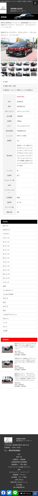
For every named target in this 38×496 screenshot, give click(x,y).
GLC (4, 302)
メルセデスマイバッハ (10, 314)
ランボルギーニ (8, 290)
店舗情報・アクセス (19, 474)
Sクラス (5, 298)
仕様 (6, 82)
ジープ (5, 322)
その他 (5, 330)
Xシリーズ (6, 270)
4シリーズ (6, 250)
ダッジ (5, 326)
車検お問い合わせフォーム (19, 482)
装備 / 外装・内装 (10, 86)
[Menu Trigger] (35, 3)
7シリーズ (6, 262)
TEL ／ (12, 450)
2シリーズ (6, 242)
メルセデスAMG (8, 294)
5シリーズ (6, 254)
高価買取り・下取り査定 (19, 464)
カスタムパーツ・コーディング (19, 472)
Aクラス (5, 306)
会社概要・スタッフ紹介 (19, 477)
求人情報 (19, 485)
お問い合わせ (19, 479)
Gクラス (5, 226)
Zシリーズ (6, 278)
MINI (4, 286)
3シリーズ (6, 246)
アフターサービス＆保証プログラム (19, 467)
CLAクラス (6, 230)
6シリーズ (6, 258)
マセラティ (6, 234)
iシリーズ (6, 282)
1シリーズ (6, 238)
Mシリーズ (6, 274)
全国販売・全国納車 (19, 459)
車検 (19, 469)
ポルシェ (6, 318)
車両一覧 (19, 457)
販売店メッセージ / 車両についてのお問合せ (19, 90)
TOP (19, 454)
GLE (4, 310)
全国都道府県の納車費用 (19, 462)
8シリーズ (6, 266)
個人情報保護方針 (19, 487)
